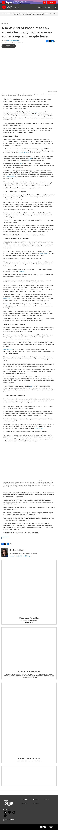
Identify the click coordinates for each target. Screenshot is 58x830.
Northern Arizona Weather (29, 671)
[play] (4, 7)
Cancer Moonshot (24, 153)
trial (29, 160)
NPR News (4, 23)
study (30, 386)
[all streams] (56, 7)
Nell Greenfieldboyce (13, 40)
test (21, 163)
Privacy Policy (24, 799)
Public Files (24, 803)
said (31, 158)
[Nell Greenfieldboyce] (4, 552)
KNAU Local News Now (29, 618)
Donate (52, 2)
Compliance (35, 803)
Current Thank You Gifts (29, 758)
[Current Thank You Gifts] (29, 719)
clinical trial (6, 298)
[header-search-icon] (44, 2)
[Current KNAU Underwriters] (29, 776)
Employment (36, 799)
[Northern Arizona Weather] (29, 648)
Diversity (47, 799)
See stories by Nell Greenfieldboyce (20, 556)
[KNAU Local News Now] (29, 587)
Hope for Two (39, 428)
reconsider (22, 271)
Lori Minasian (10, 176)
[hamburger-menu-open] (3, 2)
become (35, 112)
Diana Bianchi (7, 349)
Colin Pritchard (44, 253)
